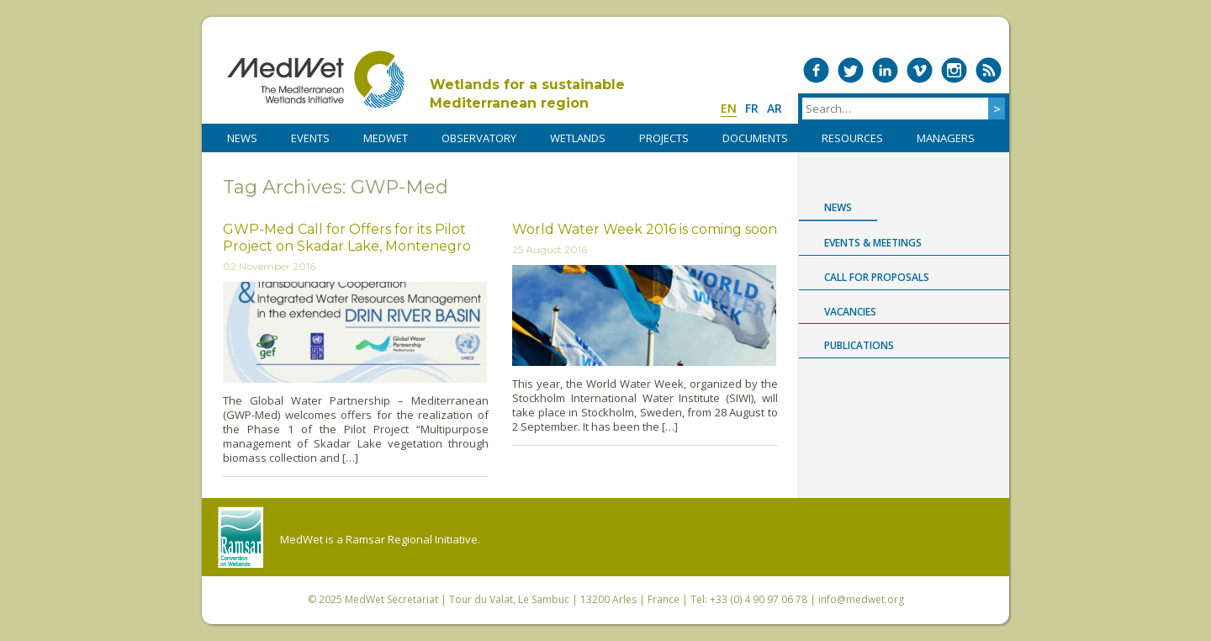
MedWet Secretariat (391, 599)
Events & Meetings (873, 243)
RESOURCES (852, 138)
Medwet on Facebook (816, 70)
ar (774, 108)
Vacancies (850, 312)
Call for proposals (876, 277)
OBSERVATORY (479, 138)
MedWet (316, 79)
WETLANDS (578, 138)
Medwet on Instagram (954, 70)
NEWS (242, 138)
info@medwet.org (861, 599)
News (838, 207)
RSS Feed (989, 70)
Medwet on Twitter (851, 70)
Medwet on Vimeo (920, 70)
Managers (946, 138)
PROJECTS (664, 138)
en (729, 108)
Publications (859, 345)
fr (752, 108)
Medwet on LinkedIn (885, 70)
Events (310, 138)
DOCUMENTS (755, 138)
